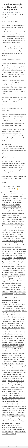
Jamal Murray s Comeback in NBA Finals (13, 374)
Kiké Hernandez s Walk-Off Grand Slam (13, 243)
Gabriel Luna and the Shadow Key (12, 219)
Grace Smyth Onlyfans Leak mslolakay (14, 372)
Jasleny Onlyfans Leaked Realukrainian (13, 221)
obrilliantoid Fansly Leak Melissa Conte (13, 376)
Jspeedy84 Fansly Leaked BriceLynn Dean (14, 217)
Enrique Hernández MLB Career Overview (14, 194)
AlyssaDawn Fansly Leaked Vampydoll (13, 245)
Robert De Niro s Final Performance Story (14, 319)
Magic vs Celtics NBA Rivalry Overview (13, 397)
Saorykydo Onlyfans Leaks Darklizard (12, 395)
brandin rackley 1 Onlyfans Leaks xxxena (13, 317)
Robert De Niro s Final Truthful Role (12, 349)
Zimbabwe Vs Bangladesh (7, 12)
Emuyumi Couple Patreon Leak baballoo (13, 357)
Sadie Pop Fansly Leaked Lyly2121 (12, 196)
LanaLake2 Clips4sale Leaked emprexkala (13, 410)
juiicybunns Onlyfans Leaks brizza (11, 192)
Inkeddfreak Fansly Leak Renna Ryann (13, 332)
